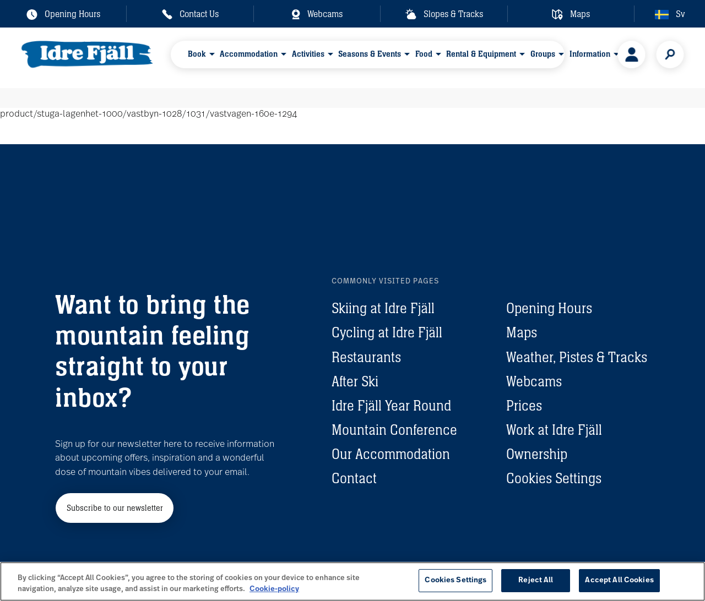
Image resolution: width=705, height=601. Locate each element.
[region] (352, 581)
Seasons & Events (370, 57)
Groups (542, 57)
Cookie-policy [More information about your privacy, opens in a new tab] (274, 589)
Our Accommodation (391, 454)
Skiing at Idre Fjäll (383, 308)
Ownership (536, 454)
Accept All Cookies (619, 580)
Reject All (535, 580)
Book (197, 57)
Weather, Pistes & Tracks (576, 357)
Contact (354, 478)
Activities (308, 57)
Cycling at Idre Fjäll (387, 332)
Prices (524, 405)
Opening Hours (549, 308)
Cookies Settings (553, 478)
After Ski (355, 381)
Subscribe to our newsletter (115, 507)
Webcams (534, 381)
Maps (521, 332)
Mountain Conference (394, 430)
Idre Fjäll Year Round (391, 405)
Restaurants (366, 357)
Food (423, 57)
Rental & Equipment (482, 57)
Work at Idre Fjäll (554, 430)
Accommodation (249, 57)
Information (590, 57)
